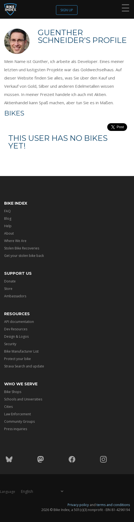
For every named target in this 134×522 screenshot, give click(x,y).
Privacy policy (78, 504)
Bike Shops (12, 391)
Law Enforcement (17, 414)
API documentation (19, 321)
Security (10, 344)
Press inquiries (15, 429)
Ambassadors (15, 296)
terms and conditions (113, 504)
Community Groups (19, 421)
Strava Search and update (24, 366)
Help (8, 226)
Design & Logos (16, 336)
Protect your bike (17, 358)
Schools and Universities (23, 399)
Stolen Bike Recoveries (21, 248)
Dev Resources (15, 329)
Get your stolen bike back (24, 255)
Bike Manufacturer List (21, 351)
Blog (7, 218)
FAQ (7, 211)
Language (7, 491)
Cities (8, 406)
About (9, 233)
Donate (10, 281)
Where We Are (15, 240)
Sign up (66, 10)
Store (8, 288)
